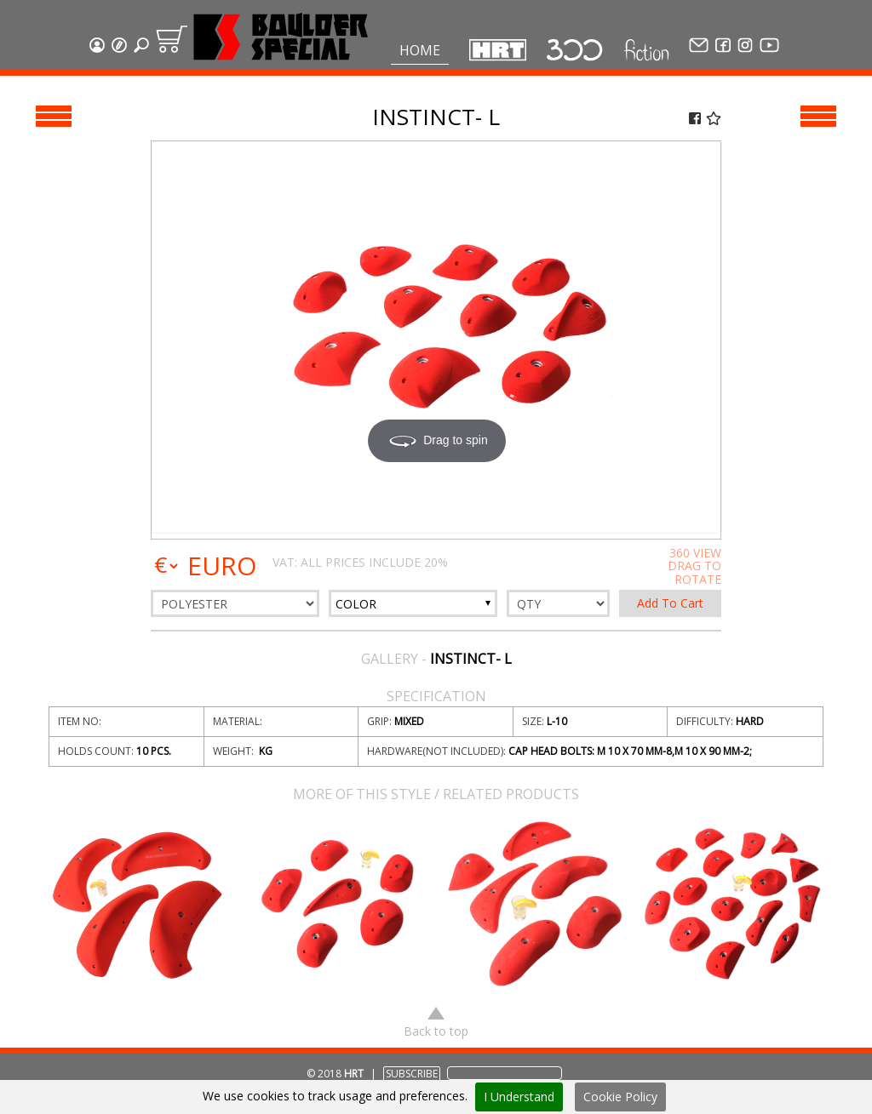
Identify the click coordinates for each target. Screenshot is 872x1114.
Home (419, 50)
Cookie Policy (620, 1096)
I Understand (519, 1096)
